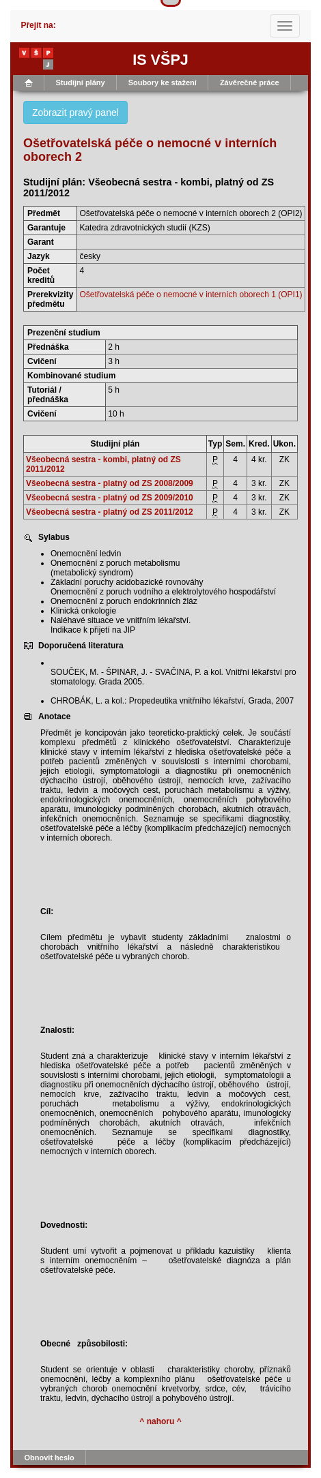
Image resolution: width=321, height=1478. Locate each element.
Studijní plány (80, 82)
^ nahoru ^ (160, 1421)
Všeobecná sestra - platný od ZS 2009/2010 (109, 497)
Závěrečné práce (249, 82)
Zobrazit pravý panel (75, 112)
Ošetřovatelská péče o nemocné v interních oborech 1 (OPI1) (190, 294)
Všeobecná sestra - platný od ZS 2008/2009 (109, 483)
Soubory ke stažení (162, 82)
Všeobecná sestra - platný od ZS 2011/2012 (109, 512)
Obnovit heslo (49, 1457)
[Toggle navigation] (285, 25)
